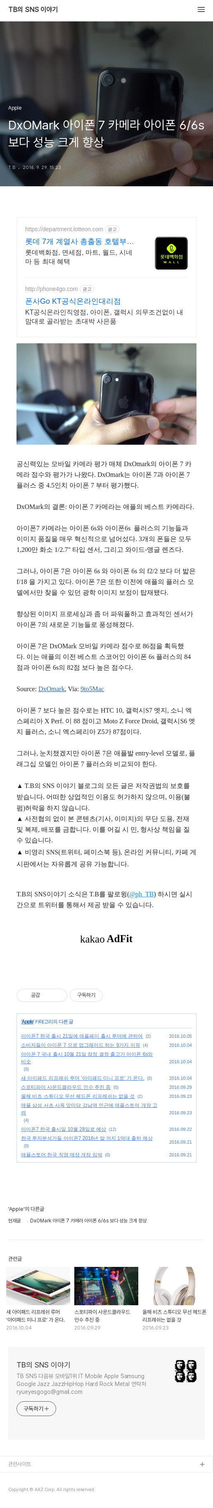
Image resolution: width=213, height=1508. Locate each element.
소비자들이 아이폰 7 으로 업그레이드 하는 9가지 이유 (80, 1045)
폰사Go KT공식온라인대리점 (73, 301)
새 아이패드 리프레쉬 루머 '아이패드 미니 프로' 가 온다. (82, 1078)
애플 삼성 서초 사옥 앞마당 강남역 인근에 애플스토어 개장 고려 (89, 1109)
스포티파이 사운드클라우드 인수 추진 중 (66, 1087)
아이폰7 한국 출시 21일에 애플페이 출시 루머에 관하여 (82, 1036)
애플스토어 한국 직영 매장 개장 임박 (61, 1155)
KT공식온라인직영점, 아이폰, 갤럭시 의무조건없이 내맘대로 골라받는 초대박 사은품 (104, 317)
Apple (27, 1022)
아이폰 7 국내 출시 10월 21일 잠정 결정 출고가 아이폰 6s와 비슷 (87, 1058)
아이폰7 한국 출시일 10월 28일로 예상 (63, 1129)
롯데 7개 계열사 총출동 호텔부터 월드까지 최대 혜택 (79, 241)
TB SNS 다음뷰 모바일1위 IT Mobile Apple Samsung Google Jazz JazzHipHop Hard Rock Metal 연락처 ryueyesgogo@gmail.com (81, 1384)
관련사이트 (19, 1464)
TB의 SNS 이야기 (33, 10)
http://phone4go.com (51, 289)
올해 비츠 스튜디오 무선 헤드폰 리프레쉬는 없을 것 (78, 1096)
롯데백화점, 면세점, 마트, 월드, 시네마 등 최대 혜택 (79, 257)
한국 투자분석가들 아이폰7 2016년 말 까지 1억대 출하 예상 (87, 1138)
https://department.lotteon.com (64, 229)
